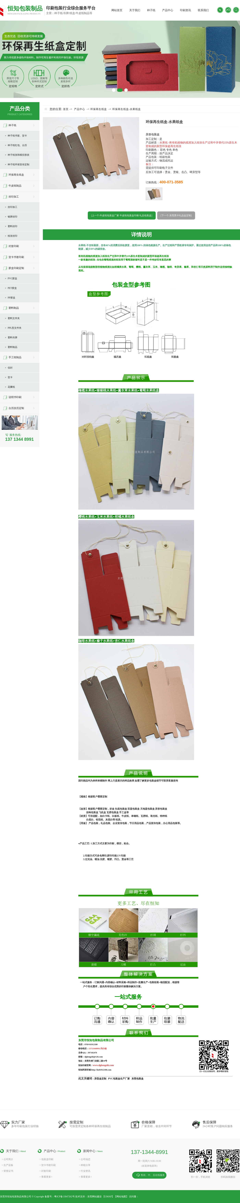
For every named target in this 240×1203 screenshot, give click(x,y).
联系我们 (203, 10)
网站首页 (116, 10)
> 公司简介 (7, 1159)
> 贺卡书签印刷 (47, 1165)
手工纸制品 (15, 357)
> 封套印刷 (45, 1171)
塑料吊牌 (12, 337)
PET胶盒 (12, 288)
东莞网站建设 (94, 1196)
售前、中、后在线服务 (153, 1175)
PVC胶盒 (12, 278)
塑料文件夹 (14, 318)
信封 (10, 367)
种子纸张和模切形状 (18, 155)
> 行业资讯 (84, 1171)
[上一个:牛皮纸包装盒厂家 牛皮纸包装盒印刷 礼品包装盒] (121, 215)
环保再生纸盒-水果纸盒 (126, 109)
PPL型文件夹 (14, 328)
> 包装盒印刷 (46, 1159)
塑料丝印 (12, 226)
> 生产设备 (7, 1165)
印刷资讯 (185, 10)
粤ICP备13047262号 (64, 1196)
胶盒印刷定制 (16, 268)
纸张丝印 (12, 236)
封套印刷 (14, 246)
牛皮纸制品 (15, 185)
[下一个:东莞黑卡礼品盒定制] (176, 215)
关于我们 (134, 10)
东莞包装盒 (137, 1078)
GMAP (108, 1196)
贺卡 (10, 377)
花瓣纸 (11, 387)
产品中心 (167, 10)
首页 (66, 109)
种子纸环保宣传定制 (18, 164)
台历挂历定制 (16, 408)
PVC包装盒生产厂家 (119, 1078)
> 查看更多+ (45, 1177)
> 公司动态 (84, 1159)
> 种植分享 (84, 1165)
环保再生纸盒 (16, 174)
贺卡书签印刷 (16, 257)
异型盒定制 (100, 1078)
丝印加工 (14, 196)
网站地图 (121, 1196)
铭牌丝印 (12, 216)
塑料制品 (14, 308)
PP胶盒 (11, 297)
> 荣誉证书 (7, 1171)
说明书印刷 (15, 397)
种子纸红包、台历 (17, 145)
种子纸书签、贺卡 (17, 135)
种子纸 (151, 10)
